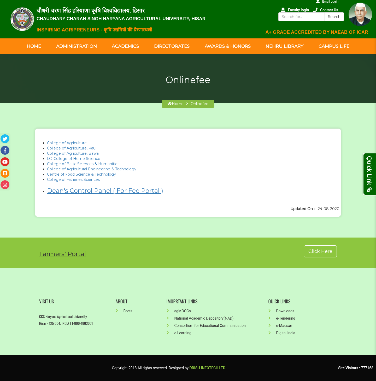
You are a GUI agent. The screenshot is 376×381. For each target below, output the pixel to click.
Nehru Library (284, 46)
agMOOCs (179, 311)
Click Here (320, 251)
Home (34, 46)
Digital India (281, 333)
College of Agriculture (67, 143)
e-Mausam (280, 326)
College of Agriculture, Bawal (73, 153)
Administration (76, 46)
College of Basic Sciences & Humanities (83, 163)
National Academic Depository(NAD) (200, 318)
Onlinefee (199, 103)
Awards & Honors (228, 46)
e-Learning (179, 333)
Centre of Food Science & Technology (82, 174)
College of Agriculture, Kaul (71, 148)
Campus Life (334, 46)
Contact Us (325, 9)
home (176, 103)
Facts (124, 311)
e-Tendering (281, 318)
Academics (125, 46)
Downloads (281, 311)
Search (334, 16)
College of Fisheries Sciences (73, 179)
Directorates (172, 46)
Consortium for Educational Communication (206, 326)
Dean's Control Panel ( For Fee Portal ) (105, 190)
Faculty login (295, 9)
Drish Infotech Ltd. (208, 368)
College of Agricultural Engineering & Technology (92, 169)
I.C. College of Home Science (73, 158)
